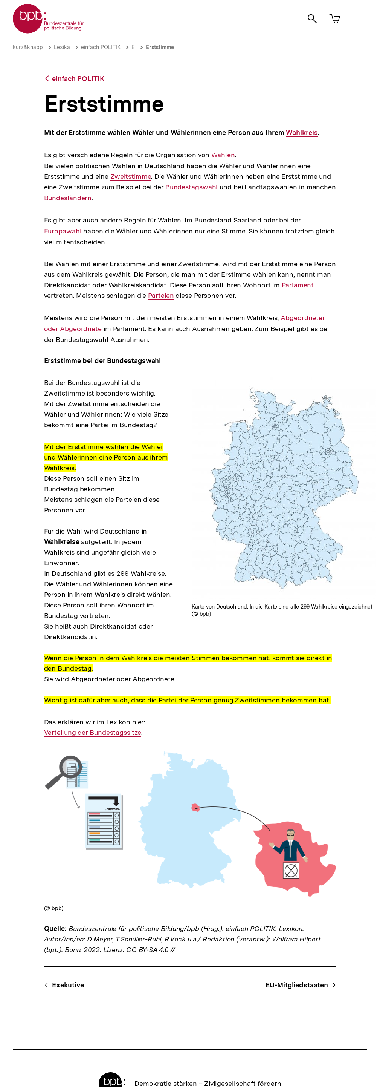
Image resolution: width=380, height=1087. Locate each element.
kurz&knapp (28, 47)
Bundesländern (68, 198)
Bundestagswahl (191, 187)
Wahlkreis (301, 133)
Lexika (62, 47)
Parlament (298, 285)
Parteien (161, 295)
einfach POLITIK (101, 47)
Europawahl (63, 231)
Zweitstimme (130, 176)
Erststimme (160, 47)
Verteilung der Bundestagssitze (92, 732)
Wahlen (222, 155)
